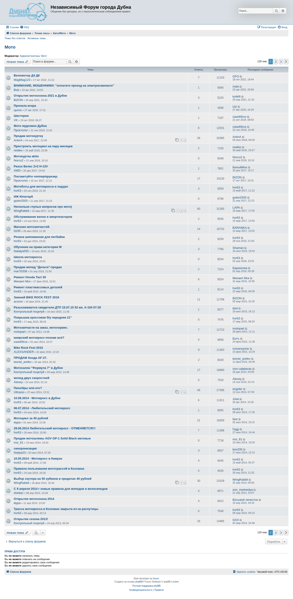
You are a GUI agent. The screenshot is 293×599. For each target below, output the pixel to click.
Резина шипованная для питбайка (39, 237)
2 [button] (276, 62)
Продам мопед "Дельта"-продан (38, 267)
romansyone (241, 348)
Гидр (236, 429)
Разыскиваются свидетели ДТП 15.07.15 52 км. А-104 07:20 (57, 307)
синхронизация (25, 448)
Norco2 (18, 160)
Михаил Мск (22, 281)
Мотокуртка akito (26, 156)
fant (235, 419)
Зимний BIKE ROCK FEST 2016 (36, 297)
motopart (19, 331)
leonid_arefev (23, 362)
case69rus (239, 116)
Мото (10, 47)
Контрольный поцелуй (29, 311)
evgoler (237, 389)
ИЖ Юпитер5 (23, 196)
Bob (16, 90)
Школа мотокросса (28, 257)
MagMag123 (22, 80)
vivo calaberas (242, 368)
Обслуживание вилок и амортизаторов (43, 216)
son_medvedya (243, 489)
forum (156, 578)
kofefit (237, 96)
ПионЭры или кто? (28, 388)
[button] (286, 61)
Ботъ (236, 338)
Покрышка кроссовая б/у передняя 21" (43, 317)
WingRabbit (21, 210)
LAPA (236, 207)
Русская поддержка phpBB (146, 586)
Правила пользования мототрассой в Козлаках (49, 468)
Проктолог (21, 130)
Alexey (18, 382)
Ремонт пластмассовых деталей (38, 287)
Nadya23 (20, 452)
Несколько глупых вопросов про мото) (43, 206)
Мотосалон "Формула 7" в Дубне (38, 368)
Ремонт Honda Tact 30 (30, 277)
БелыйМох (240, 167)
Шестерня (21, 115)
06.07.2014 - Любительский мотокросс (42, 408)
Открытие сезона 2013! (31, 519)
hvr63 (17, 190)
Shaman (238, 248)
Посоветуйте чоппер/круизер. (36, 176)
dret (235, 308)
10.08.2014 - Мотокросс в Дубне (37, 398)
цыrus (18, 110)
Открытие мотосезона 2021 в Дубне (40, 95)
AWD (17, 170)
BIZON (18, 100)
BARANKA (240, 227)
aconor (18, 301)
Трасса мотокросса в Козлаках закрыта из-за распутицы (56, 509)
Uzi (235, 106)
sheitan (18, 493)
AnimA (18, 140)
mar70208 (20, 271)
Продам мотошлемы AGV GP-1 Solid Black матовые (52, 438)
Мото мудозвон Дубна (30, 126)
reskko (18, 150)
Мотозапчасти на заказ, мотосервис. (41, 327)
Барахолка (240, 268)
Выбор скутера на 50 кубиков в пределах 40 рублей (52, 478)
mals (236, 86)
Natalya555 (21, 251)
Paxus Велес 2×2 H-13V (31, 166)
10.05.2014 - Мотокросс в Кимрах (38, 458)
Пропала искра (25, 105)
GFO (236, 76)
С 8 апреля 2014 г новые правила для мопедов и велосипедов (61, 488)
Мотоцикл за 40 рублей (31, 418)
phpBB (138, 581)
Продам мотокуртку (28, 136)
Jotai (236, 399)
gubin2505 (21, 200)
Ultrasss (19, 392)
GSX (236, 520)
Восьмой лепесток (245, 499)
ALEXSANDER (24, 352)
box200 (237, 449)
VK (16, 120)
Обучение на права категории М (38, 247)
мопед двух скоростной (31, 378)
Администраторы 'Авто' (33, 55)
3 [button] (281, 62)
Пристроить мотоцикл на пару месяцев (43, 146)
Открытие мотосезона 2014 (34, 499)
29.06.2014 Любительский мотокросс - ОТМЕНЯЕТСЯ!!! (54, 428)
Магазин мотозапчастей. (32, 227)
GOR (17, 231)
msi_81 (18, 442)
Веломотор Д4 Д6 (27, 75)
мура (17, 422)
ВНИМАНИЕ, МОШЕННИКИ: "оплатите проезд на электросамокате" (64, 85)
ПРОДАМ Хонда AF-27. (30, 357)
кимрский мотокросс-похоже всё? (39, 337)
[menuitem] (24, 27)
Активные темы (36, 38)
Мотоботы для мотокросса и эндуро (41, 186)
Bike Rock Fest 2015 (28, 347)
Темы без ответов (15, 38)
